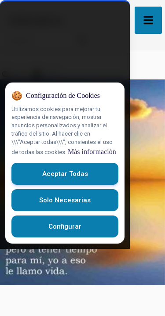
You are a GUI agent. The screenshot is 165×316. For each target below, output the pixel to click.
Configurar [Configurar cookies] (82, 294)
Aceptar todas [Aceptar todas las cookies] (83, 241)
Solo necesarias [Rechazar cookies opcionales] (82, 267)
